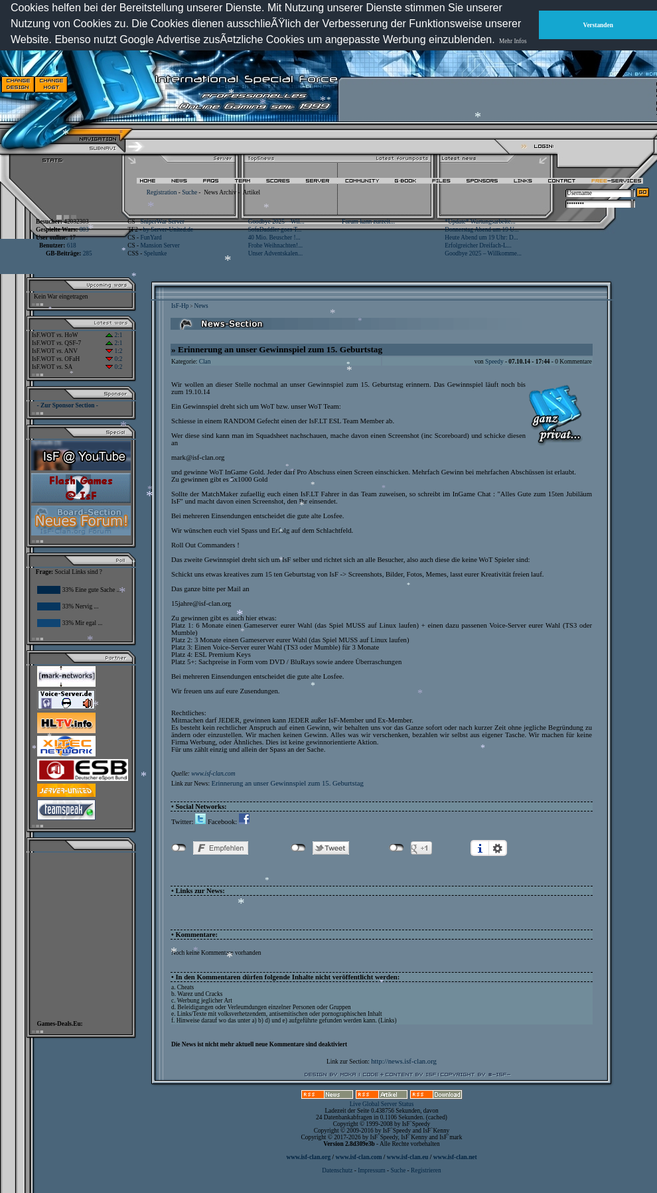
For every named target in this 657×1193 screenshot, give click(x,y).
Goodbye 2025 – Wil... (276, 221)
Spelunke (155, 253)
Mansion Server (159, 245)
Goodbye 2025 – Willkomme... (483, 253)
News (201, 306)
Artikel (251, 192)
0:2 (114, 359)
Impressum (371, 1170)
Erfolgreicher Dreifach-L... (478, 245)
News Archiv (220, 192)
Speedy (494, 361)
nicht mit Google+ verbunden (396, 848)
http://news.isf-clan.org (404, 1061)
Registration (162, 192)
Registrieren (426, 1170)
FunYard (150, 237)
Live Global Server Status (382, 1104)
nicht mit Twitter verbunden (298, 848)
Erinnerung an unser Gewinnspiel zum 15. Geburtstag (287, 783)
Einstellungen (497, 848)
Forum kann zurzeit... (368, 221)
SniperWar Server (162, 221)
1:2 (114, 351)
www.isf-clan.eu (408, 1157)
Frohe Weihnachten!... (275, 245)
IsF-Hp (179, 306)
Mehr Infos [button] (513, 41)
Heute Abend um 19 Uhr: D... (481, 237)
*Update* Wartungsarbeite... (480, 221)
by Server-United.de (168, 229)
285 (87, 253)
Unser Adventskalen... (275, 253)
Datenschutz (338, 1170)
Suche (189, 192)
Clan (205, 361)
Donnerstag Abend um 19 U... (482, 229)
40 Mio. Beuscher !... (274, 237)
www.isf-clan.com (213, 773)
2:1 (114, 335)
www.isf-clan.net (455, 1157)
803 (84, 229)
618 (71, 245)
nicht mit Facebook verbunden (178, 848)
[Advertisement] (426, 84)
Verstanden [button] (598, 25)
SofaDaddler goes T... (275, 229)
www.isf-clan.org (308, 1157)
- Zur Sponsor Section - (67, 405)
